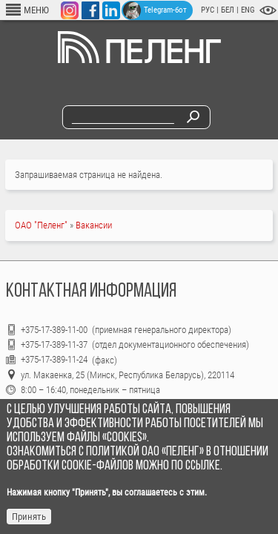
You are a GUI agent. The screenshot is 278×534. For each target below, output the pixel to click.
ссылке (202, 466)
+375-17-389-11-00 (55, 329)
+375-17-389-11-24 (54, 359)
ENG (248, 10)
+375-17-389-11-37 (54, 344)
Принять (29, 516)
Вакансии (94, 225)
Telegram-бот (155, 10)
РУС (207, 10)
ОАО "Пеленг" (41, 225)
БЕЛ (228, 10)
